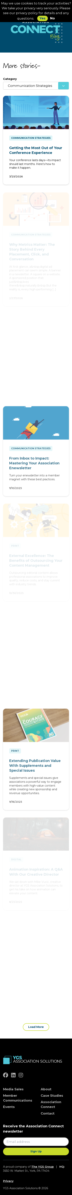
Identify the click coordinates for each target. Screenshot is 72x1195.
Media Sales (13, 1089)
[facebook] (5, 1075)
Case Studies (52, 1095)
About (46, 1089)
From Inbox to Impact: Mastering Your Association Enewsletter (34, 464)
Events (9, 1107)
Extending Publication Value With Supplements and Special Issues (35, 767)
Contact (48, 1113)
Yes (43, 18)
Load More (36, 1027)
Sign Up (36, 1151)
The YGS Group (42, 1166)
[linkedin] (13, 1075)
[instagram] (21, 1075)
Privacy (8, 1181)
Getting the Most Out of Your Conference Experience (35, 150)
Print (15, 751)
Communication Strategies (30, 137)
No (52, 18)
